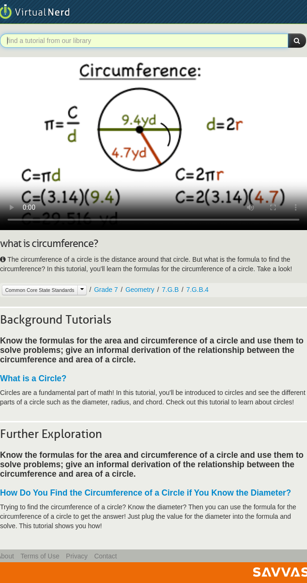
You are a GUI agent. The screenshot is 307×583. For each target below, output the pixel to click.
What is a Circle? (33, 378)
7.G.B (170, 289)
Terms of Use (39, 556)
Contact (105, 556)
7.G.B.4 (197, 289)
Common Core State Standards (40, 290)
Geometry (139, 289)
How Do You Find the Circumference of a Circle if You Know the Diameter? (145, 492)
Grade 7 (106, 289)
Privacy (77, 556)
